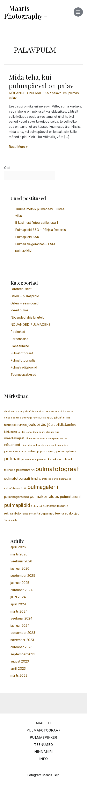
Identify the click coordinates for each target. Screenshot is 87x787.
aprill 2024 (18, 604)
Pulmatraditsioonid (23, 367)
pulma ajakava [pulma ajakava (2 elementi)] (66, 451)
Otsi (7, 168)
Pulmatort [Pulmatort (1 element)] (36, 506)
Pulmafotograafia (22, 360)
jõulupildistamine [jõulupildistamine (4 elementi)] (61, 424)
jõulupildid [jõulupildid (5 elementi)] (37, 424)
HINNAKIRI (43, 752)
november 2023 (22, 640)
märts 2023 (18, 675)
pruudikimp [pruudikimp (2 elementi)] (31, 451)
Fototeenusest (21, 289)
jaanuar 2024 (20, 626)
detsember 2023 (22, 633)
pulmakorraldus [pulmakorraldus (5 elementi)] (44, 496)
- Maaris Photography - (26, 12)
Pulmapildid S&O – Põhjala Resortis (40, 230)
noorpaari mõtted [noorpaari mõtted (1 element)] (57, 438)
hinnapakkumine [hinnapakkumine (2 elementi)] (15, 424)
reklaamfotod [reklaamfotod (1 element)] (29, 513)
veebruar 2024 (21, 618)
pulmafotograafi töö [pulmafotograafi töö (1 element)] (15, 488)
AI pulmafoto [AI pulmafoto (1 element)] (27, 411)
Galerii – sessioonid (24, 303)
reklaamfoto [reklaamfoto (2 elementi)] (12, 513)
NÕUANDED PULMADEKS (29, 93)
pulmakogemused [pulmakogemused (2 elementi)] (16, 497)
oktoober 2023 (21, 647)
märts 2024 (19, 611)
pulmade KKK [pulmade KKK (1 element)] (28, 459)
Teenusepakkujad (23, 375)
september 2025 (22, 576)
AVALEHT (43, 723)
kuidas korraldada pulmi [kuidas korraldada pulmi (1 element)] (31, 432)
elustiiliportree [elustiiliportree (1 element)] (12, 417)
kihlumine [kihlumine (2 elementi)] (10, 431)
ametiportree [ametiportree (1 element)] (42, 411)
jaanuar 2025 (19, 583)
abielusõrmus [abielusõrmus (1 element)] (11, 411)
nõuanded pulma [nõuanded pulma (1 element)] (30, 445)
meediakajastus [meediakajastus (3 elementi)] (16, 438)
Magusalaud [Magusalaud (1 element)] (52, 432)
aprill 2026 (18, 547)
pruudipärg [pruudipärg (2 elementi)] (48, 451)
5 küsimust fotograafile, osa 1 (36, 223)
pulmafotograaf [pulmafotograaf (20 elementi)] (57, 469)
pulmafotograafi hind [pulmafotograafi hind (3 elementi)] (21, 478)
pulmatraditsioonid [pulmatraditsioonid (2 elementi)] (55, 506)
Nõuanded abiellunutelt (27, 317)
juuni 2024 (18, 597)
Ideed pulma (19, 310)
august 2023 (19, 661)
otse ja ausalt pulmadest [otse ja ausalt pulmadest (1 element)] (55, 445)
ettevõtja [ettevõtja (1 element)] (27, 417)
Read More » (18, 146)
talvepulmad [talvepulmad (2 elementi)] (45, 513)
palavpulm (59, 93)
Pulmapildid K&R (27, 237)
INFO (43, 759)
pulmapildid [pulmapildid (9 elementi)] (17, 505)
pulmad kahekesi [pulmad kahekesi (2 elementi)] (49, 459)
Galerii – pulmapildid (24, 296)
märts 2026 (18, 554)
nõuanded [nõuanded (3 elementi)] (12, 445)
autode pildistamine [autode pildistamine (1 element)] (62, 411)
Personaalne (19, 339)
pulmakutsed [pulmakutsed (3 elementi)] (70, 497)
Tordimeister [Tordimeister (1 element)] (11, 520)
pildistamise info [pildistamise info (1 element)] (13, 451)
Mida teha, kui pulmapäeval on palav (41, 81)
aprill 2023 (18, 669)
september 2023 (22, 654)
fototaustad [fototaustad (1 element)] (39, 417)
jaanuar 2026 (19, 568)
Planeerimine (19, 346)
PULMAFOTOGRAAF (43, 730)
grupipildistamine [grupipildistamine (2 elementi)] (59, 417)
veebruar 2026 (21, 561)
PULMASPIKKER (43, 737)
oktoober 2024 (21, 590)
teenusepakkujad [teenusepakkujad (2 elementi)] (67, 513)
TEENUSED (43, 745)
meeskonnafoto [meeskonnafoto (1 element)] (38, 438)
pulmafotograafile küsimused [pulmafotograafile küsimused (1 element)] (54, 479)
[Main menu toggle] (78, 12)
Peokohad (17, 332)
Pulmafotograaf (21, 353)
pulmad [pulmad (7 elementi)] (12, 458)
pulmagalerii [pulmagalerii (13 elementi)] (42, 487)
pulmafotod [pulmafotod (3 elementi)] (25, 470)
